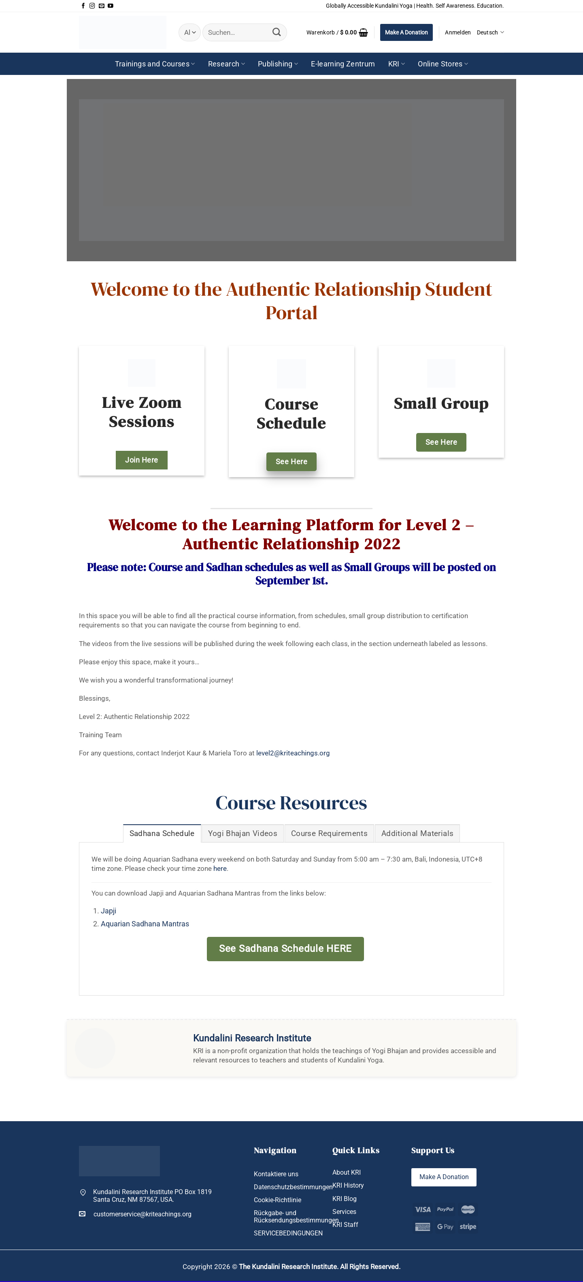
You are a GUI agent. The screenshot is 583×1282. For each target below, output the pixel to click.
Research (226, 64)
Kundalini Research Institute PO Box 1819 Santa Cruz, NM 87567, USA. (152, 1196)
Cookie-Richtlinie (277, 1200)
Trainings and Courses (155, 64)
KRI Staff (345, 1225)
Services (344, 1212)
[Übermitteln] (276, 32)
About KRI (346, 1173)
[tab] (162, 833)
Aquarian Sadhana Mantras (145, 924)
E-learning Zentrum (343, 64)
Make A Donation (406, 32)
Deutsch (490, 32)
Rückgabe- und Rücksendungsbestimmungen (296, 1217)
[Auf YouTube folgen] (110, 6)
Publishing (278, 64)
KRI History (348, 1186)
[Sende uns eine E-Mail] (101, 6)
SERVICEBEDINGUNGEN (288, 1233)
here (220, 869)
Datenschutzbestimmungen (293, 1187)
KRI (396, 64)
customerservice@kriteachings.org (135, 1214)
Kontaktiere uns (276, 1174)
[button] (337, 32)
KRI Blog (344, 1199)
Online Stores (443, 64)
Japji (108, 911)
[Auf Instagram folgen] (92, 6)
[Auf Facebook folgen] (83, 6)
